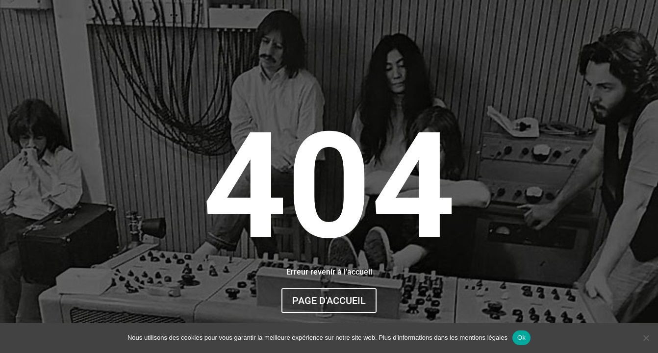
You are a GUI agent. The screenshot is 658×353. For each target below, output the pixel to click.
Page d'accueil (329, 300)
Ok (521, 337)
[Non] (646, 338)
